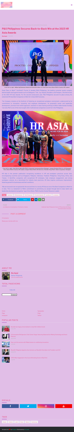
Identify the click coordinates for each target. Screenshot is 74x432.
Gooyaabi (26, 429)
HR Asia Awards (18, 195)
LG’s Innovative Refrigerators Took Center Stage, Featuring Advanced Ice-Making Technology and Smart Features (39, 335)
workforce (48, 195)
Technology (34, 422)
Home (3, 25)
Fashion (11, 422)
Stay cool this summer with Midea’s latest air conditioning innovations (30, 342)
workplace (8, 25)
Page (3, 313)
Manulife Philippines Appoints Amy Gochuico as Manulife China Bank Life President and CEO (35, 350)
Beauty (4, 422)
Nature (27, 422)
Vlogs (38, 313)
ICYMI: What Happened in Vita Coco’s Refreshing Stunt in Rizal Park (29, 358)
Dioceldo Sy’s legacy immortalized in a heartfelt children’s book (28, 327)
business (10, 195)
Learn (16, 422)
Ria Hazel (4, 36)
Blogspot (14, 429)
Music (21, 422)
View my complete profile (17, 277)
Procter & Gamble (39, 195)
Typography (40, 311)
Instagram (5, 315)
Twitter (39, 315)
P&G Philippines (28, 195)
